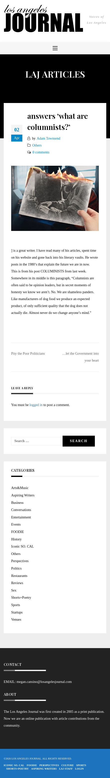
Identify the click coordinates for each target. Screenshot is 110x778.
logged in (36, 405)
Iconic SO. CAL (22, 546)
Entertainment (21, 517)
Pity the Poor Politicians (28, 353)
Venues (16, 619)
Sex (13, 590)
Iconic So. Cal (14, 765)
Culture (67, 765)
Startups (17, 612)
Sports (15, 605)
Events (16, 524)
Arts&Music (20, 488)
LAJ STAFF (66, 768)
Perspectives (20, 561)
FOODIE (17, 532)
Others (36, 145)
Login (79, 768)
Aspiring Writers (23, 495)
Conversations (21, 510)
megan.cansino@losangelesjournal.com (44, 682)
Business (17, 503)
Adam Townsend (48, 138)
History (16, 539)
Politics (16, 568)
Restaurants (19, 576)
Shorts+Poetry (21, 597)
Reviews (17, 583)
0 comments (41, 152)
